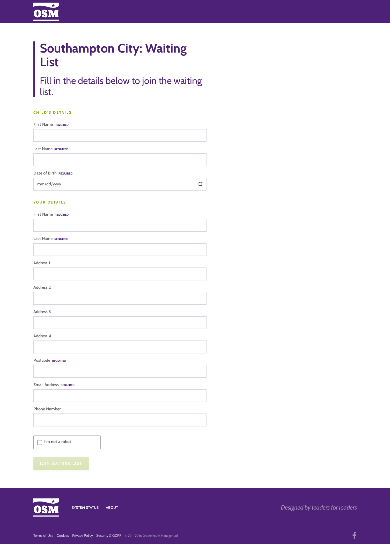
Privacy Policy (82, 535)
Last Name (50, 148)
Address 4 (42, 335)
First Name (51, 124)
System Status (85, 507)
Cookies (63, 535)
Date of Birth (52, 173)
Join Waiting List (61, 463)
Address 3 (42, 311)
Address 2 (42, 287)
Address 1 (41, 262)
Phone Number (47, 409)
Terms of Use (43, 535)
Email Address (54, 384)
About (112, 507)
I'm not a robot (57, 441)
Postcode (49, 360)
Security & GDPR (108, 535)
